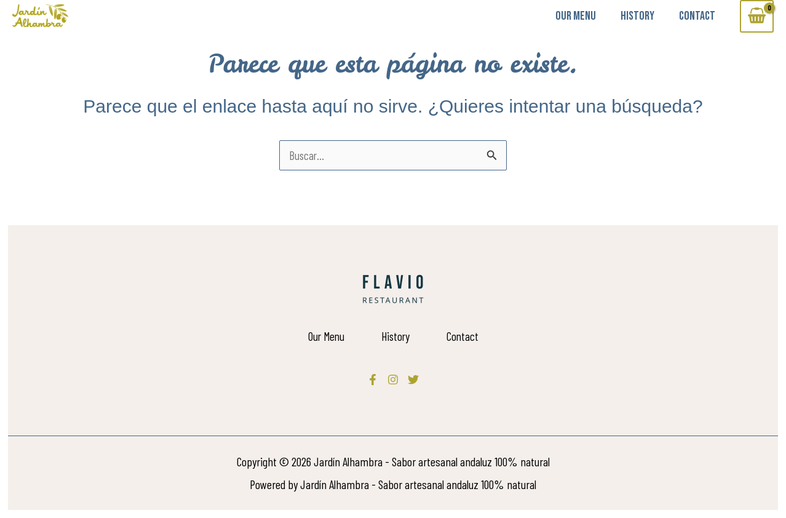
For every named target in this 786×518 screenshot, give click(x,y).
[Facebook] (372, 379)
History (637, 16)
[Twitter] (413, 379)
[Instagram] (393, 379)
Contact (697, 16)
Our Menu (575, 16)
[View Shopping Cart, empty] (757, 16)
